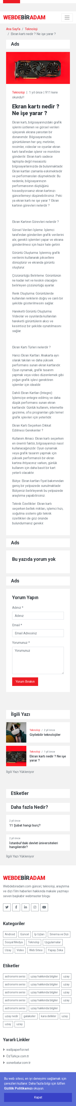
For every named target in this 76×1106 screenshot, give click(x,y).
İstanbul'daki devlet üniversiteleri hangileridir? (33, 845)
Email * (17, 625)
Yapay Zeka (55, 950)
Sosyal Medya (14, 942)
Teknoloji (31, 29)
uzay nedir (11, 1016)
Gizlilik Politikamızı (18, 1088)
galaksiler (30, 1016)
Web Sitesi (36, 950)
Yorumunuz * (21, 643)
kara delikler (48, 1016)
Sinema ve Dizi (59, 934)
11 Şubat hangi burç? (25, 825)
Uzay (8, 950)
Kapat (38, 1097)
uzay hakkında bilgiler (44, 976)
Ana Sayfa (13, 29)
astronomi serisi (15, 976)
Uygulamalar (53, 942)
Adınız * (17, 608)
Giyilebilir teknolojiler (45, 735)
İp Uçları (39, 934)
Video (20, 950)
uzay (66, 976)
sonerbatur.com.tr (17, 1063)
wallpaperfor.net (16, 1050)
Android (10, 934)
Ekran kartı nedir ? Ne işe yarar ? (48, 758)
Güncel (24, 934)
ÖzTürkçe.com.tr (16, 1056)
